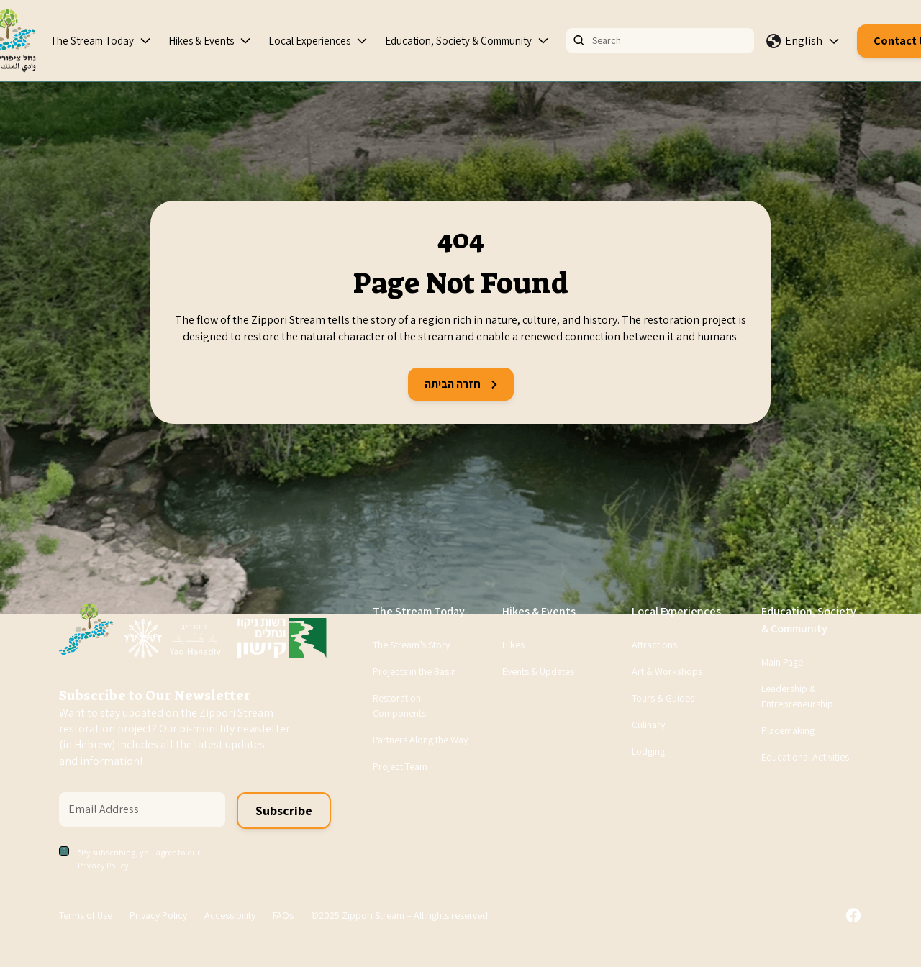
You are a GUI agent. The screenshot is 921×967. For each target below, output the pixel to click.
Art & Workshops (667, 671)
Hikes (513, 644)
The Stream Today (92, 40)
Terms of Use (85, 915)
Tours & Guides (663, 697)
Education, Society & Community (458, 40)
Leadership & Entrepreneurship (797, 696)
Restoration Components (399, 705)
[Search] (660, 40)
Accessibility (229, 915)
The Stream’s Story (411, 644)
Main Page (782, 661)
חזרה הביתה (461, 383)
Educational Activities (805, 756)
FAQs (283, 915)
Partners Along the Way (420, 739)
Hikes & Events (201, 40)
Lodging (648, 751)
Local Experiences (309, 40)
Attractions (654, 644)
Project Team (400, 766)
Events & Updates (538, 671)
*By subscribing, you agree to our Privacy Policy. (139, 859)
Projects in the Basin (414, 671)
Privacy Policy (158, 915)
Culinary (648, 724)
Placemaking (788, 730)
